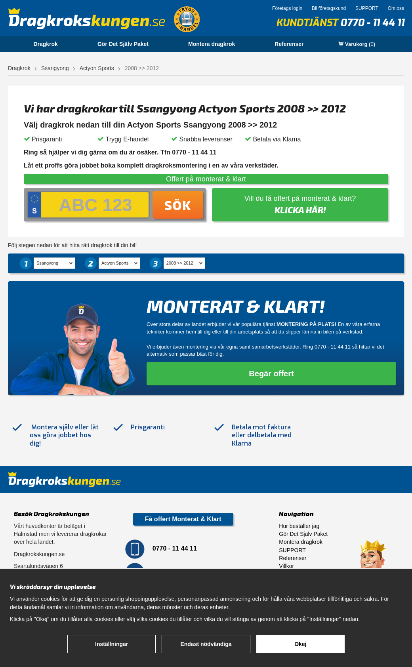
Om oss (396, 8)
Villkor (286, 566)
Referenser (289, 44)
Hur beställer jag (299, 526)
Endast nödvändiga (205, 644)
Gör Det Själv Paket (123, 44)
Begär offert (271, 373)
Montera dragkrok (211, 44)
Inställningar (111, 644)
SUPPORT (366, 8)
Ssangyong (55, 68)
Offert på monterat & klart (206, 179)
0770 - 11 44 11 (372, 22)
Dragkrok (45, 44)
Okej (300, 644)
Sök (177, 204)
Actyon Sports (97, 68)
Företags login (287, 8)
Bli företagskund (329, 8)
